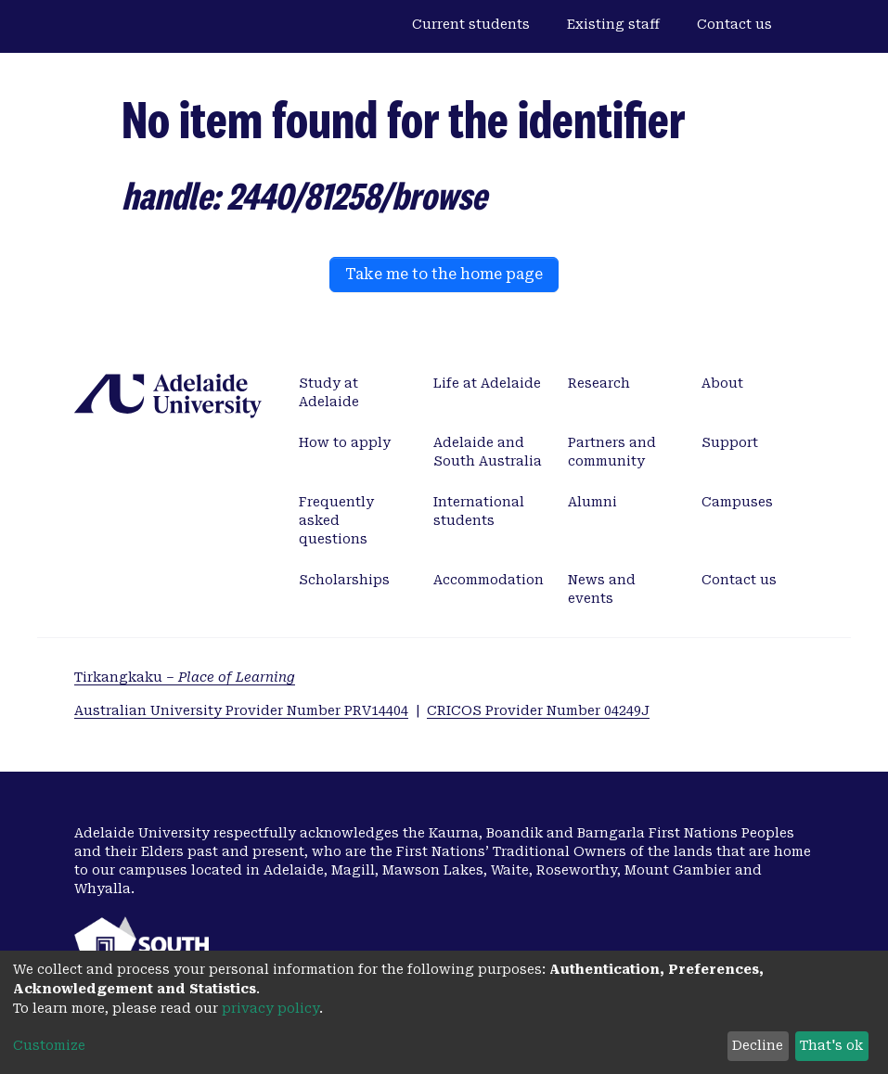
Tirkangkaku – (184, 677)
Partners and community (612, 451)
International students (478, 511)
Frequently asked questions (336, 520)
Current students (471, 24)
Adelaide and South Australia (487, 451)
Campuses (737, 501)
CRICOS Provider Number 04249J (538, 710)
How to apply (345, 442)
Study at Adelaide (329, 392)
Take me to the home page (444, 274)
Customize (49, 1045)
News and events (602, 589)
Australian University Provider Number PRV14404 (241, 710)
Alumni (592, 501)
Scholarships (344, 579)
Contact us (734, 24)
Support (729, 442)
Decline (757, 1045)
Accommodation (488, 579)
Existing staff (613, 24)
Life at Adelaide (487, 383)
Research (599, 383)
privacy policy (270, 1008)
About (722, 383)
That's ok (831, 1045)
